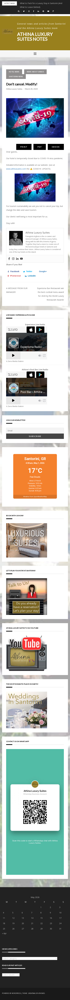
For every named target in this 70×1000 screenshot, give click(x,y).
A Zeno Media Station (15, 361)
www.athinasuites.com (16, 168)
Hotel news (14, 71)
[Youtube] (21, 258)
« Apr (4, 933)
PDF (40, 146)
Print (23, 146)
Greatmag (32, 993)
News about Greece (35, 71)
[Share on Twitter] (28, 271)
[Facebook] (9, 258)
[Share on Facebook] (14, 271)
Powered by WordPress (11, 993)
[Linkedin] (17, 258)
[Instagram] (13, 258)
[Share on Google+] (42, 271)
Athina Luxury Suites (14, 89)
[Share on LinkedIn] (31, 276)
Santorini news (16, 76)
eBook (56, 146)
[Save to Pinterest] (15, 276)
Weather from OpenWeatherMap (35, 496)
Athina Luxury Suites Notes (36, 36)
